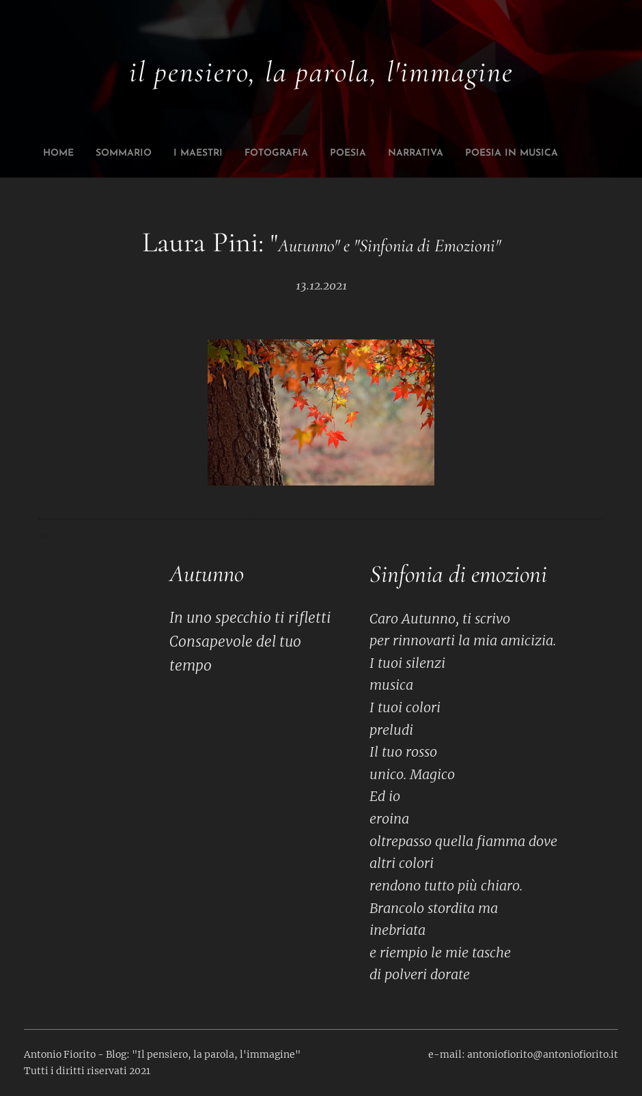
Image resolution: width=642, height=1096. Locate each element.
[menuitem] (213, 154)
